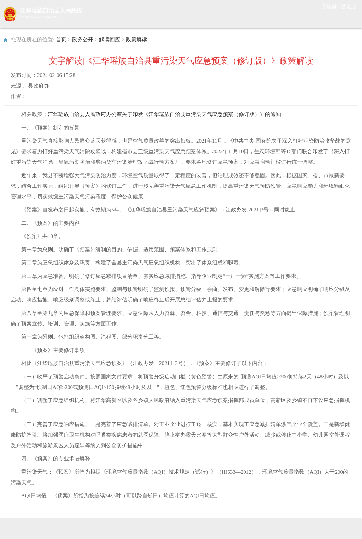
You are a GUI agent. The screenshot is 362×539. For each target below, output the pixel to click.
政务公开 (82, 39)
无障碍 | (331, 7)
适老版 (349, 7)
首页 (61, 39)
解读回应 (109, 39)
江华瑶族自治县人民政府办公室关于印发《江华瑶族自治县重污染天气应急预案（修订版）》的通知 (164, 114)
